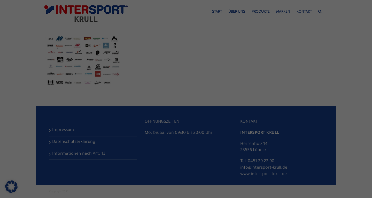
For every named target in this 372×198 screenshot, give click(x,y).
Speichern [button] (186, 128)
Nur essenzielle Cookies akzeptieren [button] (186, 143)
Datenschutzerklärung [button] (188, 169)
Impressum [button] (209, 169)
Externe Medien (235, 95)
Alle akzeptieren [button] (186, 112)
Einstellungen (223, 78)
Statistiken (179, 95)
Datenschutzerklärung (135, 78)
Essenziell (129, 95)
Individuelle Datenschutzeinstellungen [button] (186, 158)
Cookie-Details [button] (164, 169)
